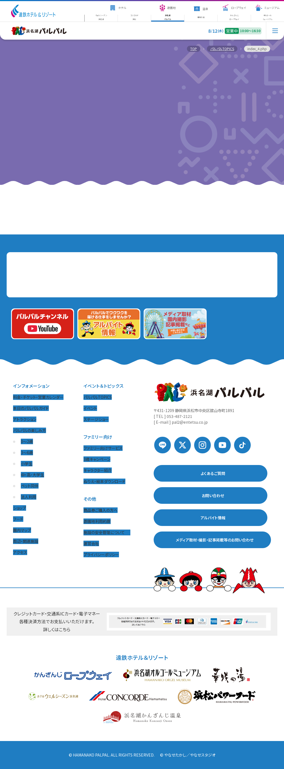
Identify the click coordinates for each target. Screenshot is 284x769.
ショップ (19, 508)
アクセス (20, 552)
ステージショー (96, 419)
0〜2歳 (27, 441)
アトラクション (24, 419)
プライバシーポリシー (101, 554)
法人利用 (28, 497)
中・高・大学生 (32, 474)
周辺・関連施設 (25, 541)
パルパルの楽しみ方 (29, 430)
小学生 (26, 463)
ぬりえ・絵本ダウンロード (104, 481)
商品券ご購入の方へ (100, 510)
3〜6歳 (27, 452)
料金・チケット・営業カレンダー (38, 397)
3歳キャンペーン (96, 459)
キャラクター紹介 (97, 470)
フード (18, 519)
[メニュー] (275, 36)
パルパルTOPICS (97, 397)
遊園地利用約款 (97, 521)
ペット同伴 (30, 486)
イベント (90, 408)
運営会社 (91, 543)
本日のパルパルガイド (31, 408)
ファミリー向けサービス (103, 448)
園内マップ (22, 530)
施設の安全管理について (106, 532)
